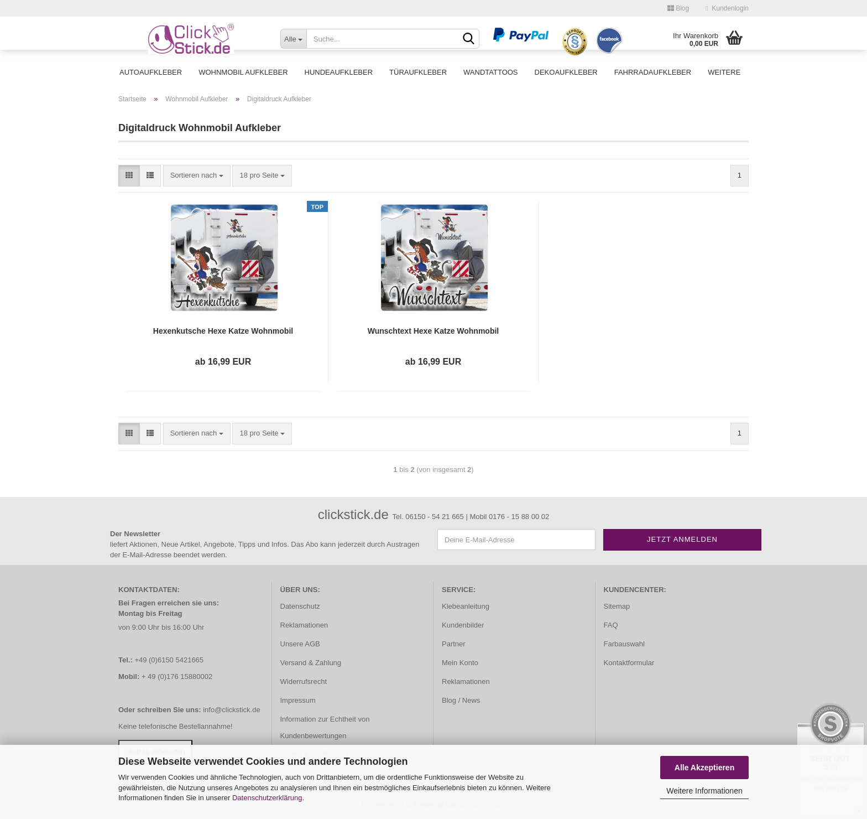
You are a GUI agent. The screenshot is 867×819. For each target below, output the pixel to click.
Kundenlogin (727, 8)
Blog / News (461, 700)
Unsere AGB (300, 644)
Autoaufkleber (150, 72)
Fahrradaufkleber (652, 72)
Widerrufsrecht (303, 681)
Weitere (724, 72)
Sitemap (617, 606)
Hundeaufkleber (339, 72)
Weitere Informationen (704, 790)
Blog (678, 8)
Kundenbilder (463, 625)
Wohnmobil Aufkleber (243, 72)
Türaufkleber (418, 72)
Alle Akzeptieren (704, 767)
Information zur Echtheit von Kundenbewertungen (325, 727)
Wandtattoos (490, 72)
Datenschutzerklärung (267, 798)
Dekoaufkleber (566, 72)
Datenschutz (300, 606)
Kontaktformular (629, 663)
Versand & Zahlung (311, 663)
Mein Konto (460, 663)
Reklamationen (304, 625)
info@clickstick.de (231, 710)
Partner (454, 644)
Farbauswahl (624, 644)
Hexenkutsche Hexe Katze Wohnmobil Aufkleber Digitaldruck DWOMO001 (223, 331)
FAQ (611, 625)
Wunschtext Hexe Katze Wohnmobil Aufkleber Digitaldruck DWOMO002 (433, 331)
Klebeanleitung (465, 606)
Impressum (298, 700)
